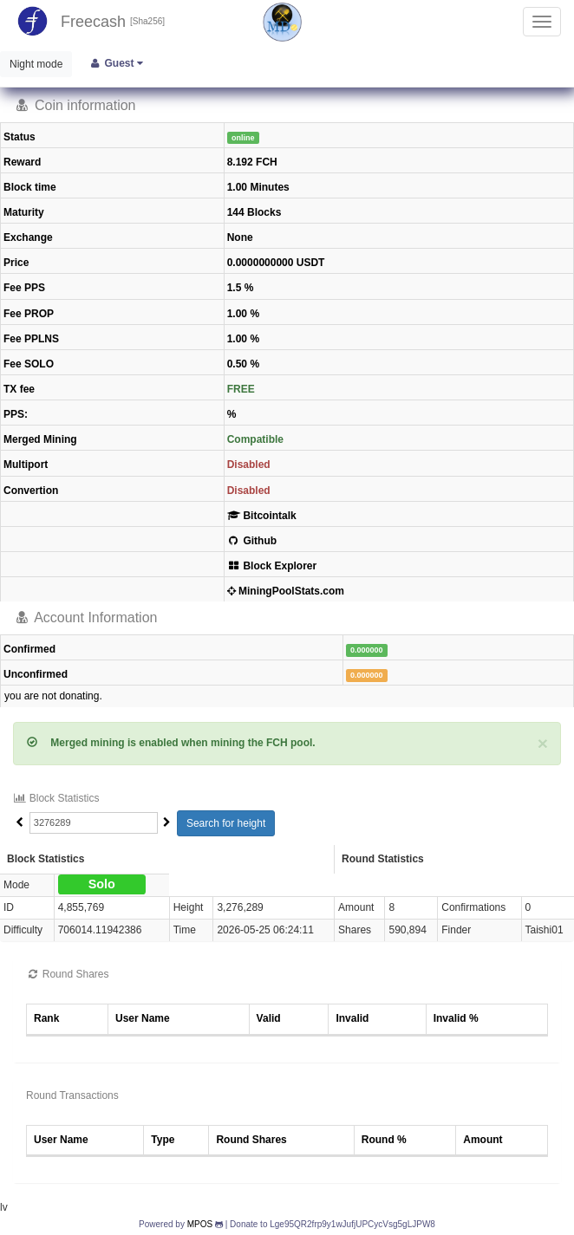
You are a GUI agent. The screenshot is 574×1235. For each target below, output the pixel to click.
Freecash (93, 21)
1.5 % (240, 288)
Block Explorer (271, 566)
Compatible (255, 439)
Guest (115, 63)
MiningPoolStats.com (285, 591)
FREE (241, 389)
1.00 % (243, 314)
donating (79, 696)
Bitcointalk (262, 516)
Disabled (249, 464)
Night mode (36, 64)
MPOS (199, 1224)
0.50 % (243, 364)
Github (252, 541)
